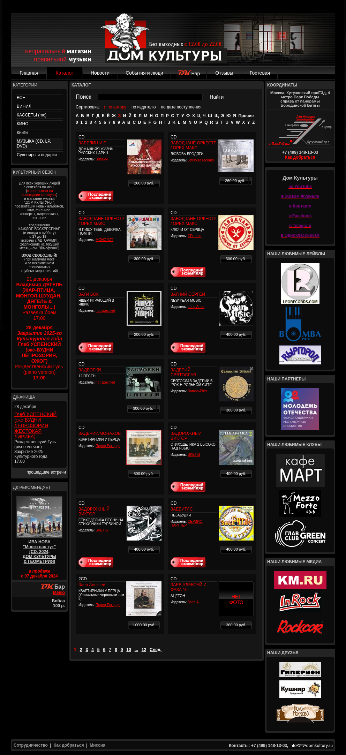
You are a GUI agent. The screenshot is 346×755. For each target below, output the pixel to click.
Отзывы (224, 73)
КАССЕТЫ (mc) (31, 115)
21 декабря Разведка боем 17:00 (39, 298)
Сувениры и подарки (37, 154)
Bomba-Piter (197, 391)
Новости (100, 73)
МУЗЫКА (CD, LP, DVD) (34, 144)
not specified (105, 310)
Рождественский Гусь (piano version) (39, 352)
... (136, 649)
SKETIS (194, 454)
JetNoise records (201, 160)
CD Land (194, 236)
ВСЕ (21, 97)
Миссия (97, 745)
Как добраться (300, 157)
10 (128, 649)
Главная (29, 73)
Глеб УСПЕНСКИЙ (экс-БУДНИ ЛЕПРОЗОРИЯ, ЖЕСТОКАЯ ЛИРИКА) (35, 425)
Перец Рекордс (108, 446)
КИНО (23, 123)
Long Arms (196, 307)
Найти (217, 97)
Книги (22, 132)
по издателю (143, 107)
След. (155, 649)
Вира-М (102, 159)
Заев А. (194, 602)
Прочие (246, 115)
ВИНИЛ (24, 106)
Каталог (65, 73)
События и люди (144, 73)
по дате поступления (181, 107)
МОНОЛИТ (104, 240)
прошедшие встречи (46, 472)
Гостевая (260, 73)
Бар (189, 73)
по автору (116, 107)
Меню (59, 592)
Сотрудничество (31, 745)
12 (144, 649)
